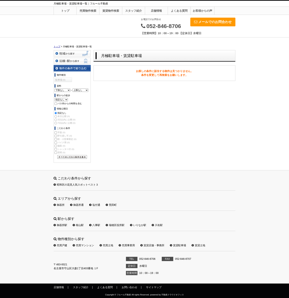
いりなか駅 (138, 225)
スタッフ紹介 (133, 10)
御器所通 (77, 204)
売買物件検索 (88, 10)
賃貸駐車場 (178, 245)
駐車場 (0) (60, 79)
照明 (61, 152)
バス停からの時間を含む (70, 103)
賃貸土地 (198, 245)
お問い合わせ (129, 287)
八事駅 (94, 225)
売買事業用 (127, 245)
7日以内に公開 (66, 123)
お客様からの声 (202, 10)
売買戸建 (60, 245)
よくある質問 (179, 10)
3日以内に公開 (66, 119)
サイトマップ (154, 287)
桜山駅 (78, 225)
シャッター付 (66, 149)
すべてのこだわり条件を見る (72, 157)
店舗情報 (156, 10)
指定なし (62, 113)
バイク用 (64, 142)
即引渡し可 (65, 136)
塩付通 (94, 204)
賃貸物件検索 (110, 10)
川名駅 (157, 225)
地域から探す (72, 53)
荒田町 (111, 204)
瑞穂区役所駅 (115, 225)
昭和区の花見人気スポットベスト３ (76, 184)
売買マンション (83, 245)
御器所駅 (60, 225)
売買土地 (106, 245)
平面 (61, 132)
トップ (65, 10)
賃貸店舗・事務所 (152, 245)
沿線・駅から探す (72, 61)
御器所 (59, 204)
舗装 (61, 146)
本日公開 (64, 116)
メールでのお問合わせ (213, 22)
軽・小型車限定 (67, 139)
